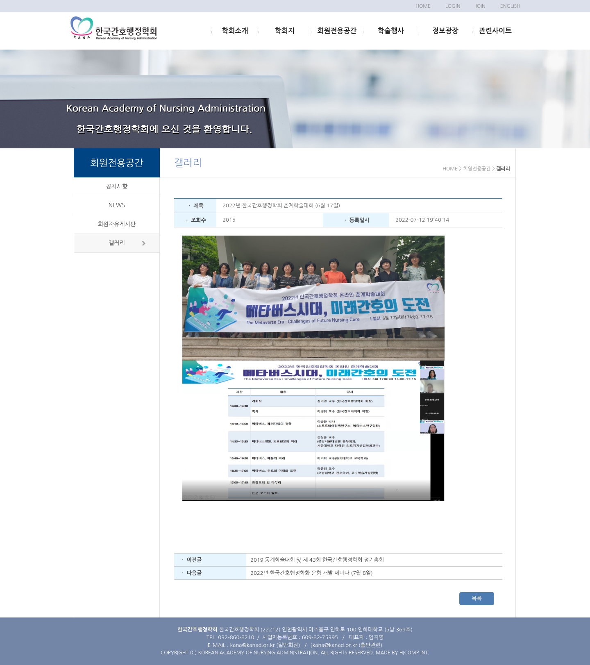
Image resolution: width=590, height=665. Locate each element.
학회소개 (235, 30)
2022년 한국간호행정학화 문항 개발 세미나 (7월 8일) (311, 573)
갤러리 (117, 243)
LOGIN (452, 6)
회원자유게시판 (117, 224)
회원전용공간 (337, 30)
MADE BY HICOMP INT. (402, 652)
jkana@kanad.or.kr (334, 645)
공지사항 (117, 186)
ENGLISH (510, 6)
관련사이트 (495, 30)
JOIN (480, 6)
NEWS (117, 205)
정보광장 (445, 30)
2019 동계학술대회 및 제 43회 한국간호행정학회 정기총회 (317, 560)
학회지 (285, 30)
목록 (476, 598)
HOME (423, 6)
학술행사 (391, 30)
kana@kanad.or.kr (252, 645)
